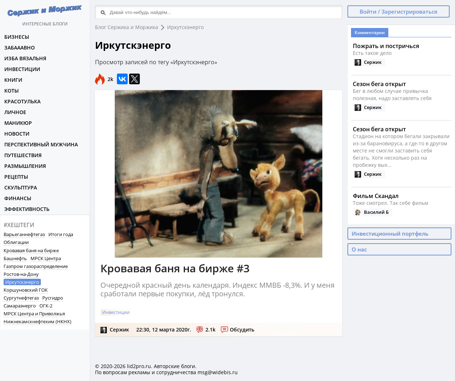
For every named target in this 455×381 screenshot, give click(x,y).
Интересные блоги (44, 13)
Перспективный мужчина (41, 144)
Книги (13, 79)
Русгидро (52, 298)
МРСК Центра (45, 258)
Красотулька (22, 101)
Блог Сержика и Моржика (126, 27)
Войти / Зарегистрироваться (398, 11)
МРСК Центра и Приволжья (34, 313)
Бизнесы (16, 36)
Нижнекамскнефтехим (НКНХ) (37, 321)
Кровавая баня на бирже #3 (175, 268)
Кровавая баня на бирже (31, 250)
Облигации (16, 242)
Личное (15, 112)
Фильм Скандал (376, 196)
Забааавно (19, 47)
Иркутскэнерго (22, 282)
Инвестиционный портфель (390, 233)
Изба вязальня (25, 58)
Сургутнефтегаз (21, 298)
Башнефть (15, 258)
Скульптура (20, 187)
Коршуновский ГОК (26, 290)
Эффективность (26, 209)
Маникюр (18, 122)
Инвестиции (22, 69)
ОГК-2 (45, 305)
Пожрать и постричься (386, 46)
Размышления (25, 166)
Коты (11, 90)
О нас (359, 249)
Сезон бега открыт (379, 84)
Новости (16, 133)
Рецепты (16, 176)
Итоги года (60, 234)
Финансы (17, 198)
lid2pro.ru (139, 366)
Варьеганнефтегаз (24, 234)
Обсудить (242, 329)
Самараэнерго (20, 305)
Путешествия (23, 155)
